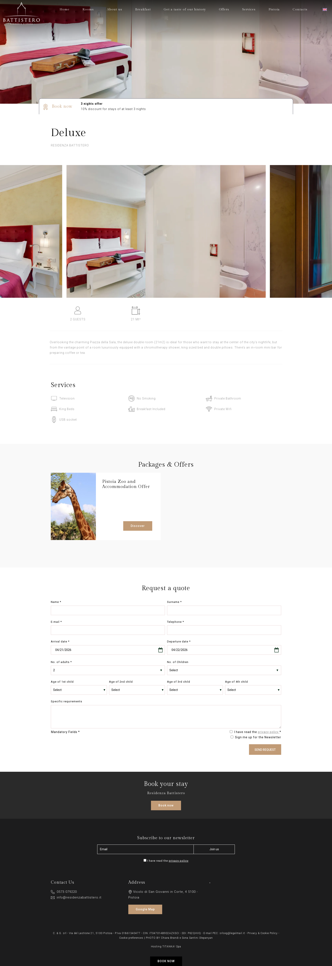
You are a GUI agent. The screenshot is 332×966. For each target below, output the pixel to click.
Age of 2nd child (121, 681)
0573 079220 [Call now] (64, 892)
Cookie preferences (131, 937)
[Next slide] (323, 236)
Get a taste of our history (185, 9)
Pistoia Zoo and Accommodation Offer (126, 484)
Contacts (300, 9)
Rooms (88, 9)
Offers (224, 9)
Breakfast (143, 9)
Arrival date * (60, 641)
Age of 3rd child (178, 681)
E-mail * (56, 621)
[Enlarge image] (166, 295)
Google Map (145, 909)
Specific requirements (66, 701)
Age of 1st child (62, 681)
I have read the (167, 860)
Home (64, 9)
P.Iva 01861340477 (127, 933)
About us (114, 9)
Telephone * (175, 621)
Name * (56, 602)
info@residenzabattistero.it (76, 897)
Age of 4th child (236, 681)
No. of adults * (61, 662)
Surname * (174, 602)
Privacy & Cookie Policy (263, 933)
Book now (166, 961)
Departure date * (179, 641)
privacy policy (268, 732)
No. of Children (177, 662)
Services (249, 9)
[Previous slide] (8, 236)
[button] (325, 9)
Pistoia (274, 9)
